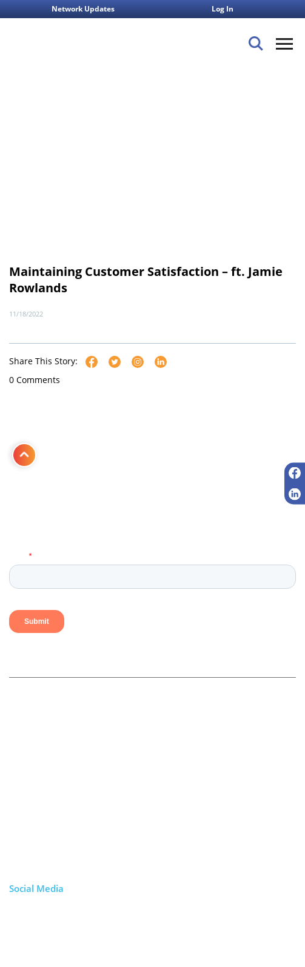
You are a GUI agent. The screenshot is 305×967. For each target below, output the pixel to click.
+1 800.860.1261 (56, 847)
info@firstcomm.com (65, 861)
